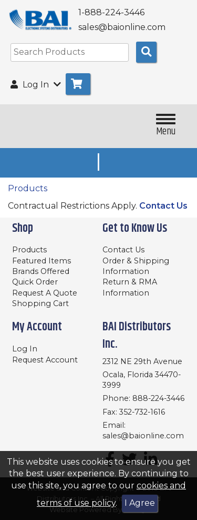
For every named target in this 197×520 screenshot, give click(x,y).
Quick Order (35, 282)
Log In (24, 349)
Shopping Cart (40, 303)
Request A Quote (44, 293)
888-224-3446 (158, 398)
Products (27, 188)
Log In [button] (36, 85)
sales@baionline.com (143, 435)
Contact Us (163, 206)
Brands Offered (40, 271)
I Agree (140, 503)
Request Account (45, 360)
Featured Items (41, 261)
